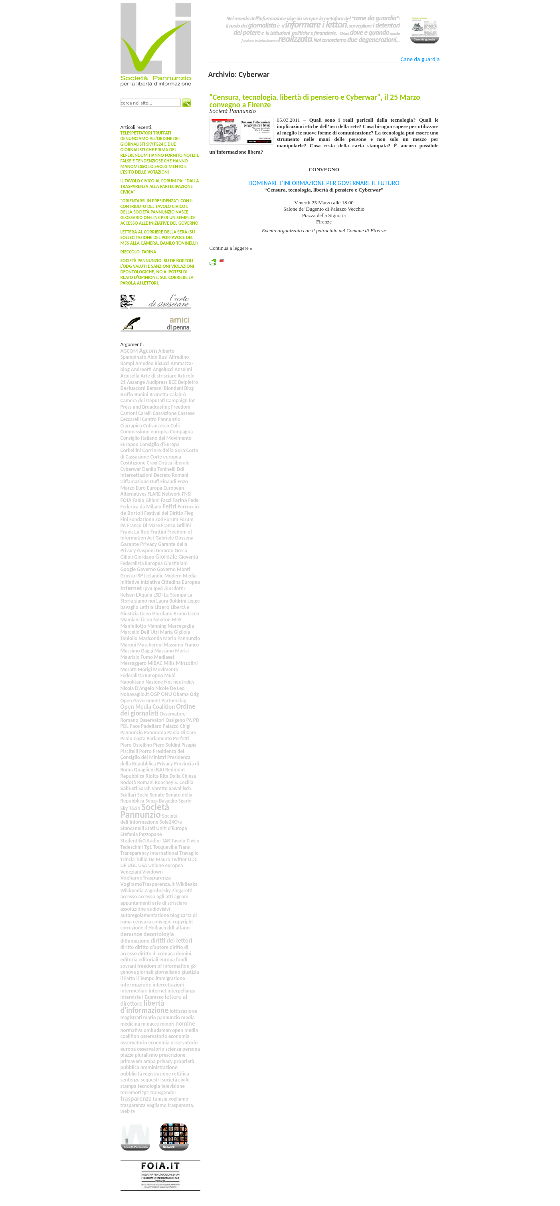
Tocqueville (165, 847)
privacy (165, 1061)
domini (183, 954)
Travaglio (188, 853)
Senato (157, 795)
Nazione (154, 682)
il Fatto (128, 978)
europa (167, 959)
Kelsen (128, 594)
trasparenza (136, 1098)
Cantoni (129, 413)
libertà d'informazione (145, 1006)
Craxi (151, 463)
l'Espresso (153, 997)
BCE (172, 382)
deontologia (158, 934)
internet (157, 990)
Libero (162, 607)
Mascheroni (150, 645)
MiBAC (155, 663)
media (188, 1017)
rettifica (180, 1073)
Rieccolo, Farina (138, 252)
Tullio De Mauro (153, 859)
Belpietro (188, 382)
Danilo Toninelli (158, 469)
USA (142, 865)
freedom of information (163, 966)
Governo (146, 569)
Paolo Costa (133, 738)
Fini (125, 519)
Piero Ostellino (136, 745)
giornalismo (167, 972)
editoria (129, 959)
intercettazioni (168, 984)
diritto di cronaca (156, 953)
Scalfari (128, 795)
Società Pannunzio (145, 810)
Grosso (128, 576)
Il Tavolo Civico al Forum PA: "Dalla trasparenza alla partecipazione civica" (160, 186)
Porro (145, 751)
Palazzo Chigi (176, 726)
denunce (131, 934)
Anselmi (183, 369)
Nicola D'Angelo (137, 688)
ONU (166, 694)
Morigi (145, 669)
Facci (166, 500)
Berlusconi (133, 387)
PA (189, 720)
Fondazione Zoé (146, 519)
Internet (131, 588)
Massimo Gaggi (137, 651)
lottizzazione (183, 1011)
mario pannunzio (161, 1017)
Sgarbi (185, 801)
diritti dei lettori (171, 940)
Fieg (188, 513)
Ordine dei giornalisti (158, 710)
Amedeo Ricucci (152, 363)
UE (124, 865)
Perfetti (181, 738)
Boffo (127, 394)
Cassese (186, 413)
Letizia (146, 607)
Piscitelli (129, 751)
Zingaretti (182, 891)
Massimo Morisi (171, 651)
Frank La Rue (135, 531)
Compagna (181, 432)
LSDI (158, 595)
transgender (163, 1092)
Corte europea (165, 457)
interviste (131, 997)
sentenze (130, 1079)
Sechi (142, 795)
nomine (185, 1023)
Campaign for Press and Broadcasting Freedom (158, 403)
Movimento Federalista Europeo (149, 672)
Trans (184, 847)
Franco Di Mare (143, 525)
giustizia (190, 972)
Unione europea (165, 865)
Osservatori (152, 720)
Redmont (175, 770)
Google (128, 569)
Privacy (164, 763)
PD (196, 720)
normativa (131, 1030)
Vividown (152, 871)
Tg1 (148, 847)
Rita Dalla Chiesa (178, 776)
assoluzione (133, 908)
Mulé (170, 675)
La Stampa (175, 595)
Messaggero (134, 663)
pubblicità (131, 1073)
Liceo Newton (155, 619)
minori (167, 1024)
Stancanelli (132, 828)
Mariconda (150, 638)
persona (191, 1049)
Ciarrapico (131, 426)
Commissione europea (145, 431)
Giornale (166, 556)
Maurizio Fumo (137, 657)
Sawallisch (180, 788)
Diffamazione (135, 481)
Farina (179, 500)
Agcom (148, 350)
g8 (193, 966)
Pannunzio (132, 732)
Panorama (155, 732)
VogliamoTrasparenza (146, 877)
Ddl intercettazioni (152, 472)
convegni (162, 921)
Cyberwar (131, 469)
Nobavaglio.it (135, 694)
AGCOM (129, 351)
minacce (150, 1024)
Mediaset (164, 657)
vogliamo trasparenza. (170, 1105)
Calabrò (177, 394)
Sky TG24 (130, 808)
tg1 (145, 1092)
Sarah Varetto (153, 788)
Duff (154, 481)
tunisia (160, 1099)
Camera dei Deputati (143, 400)
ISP (140, 576)
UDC (193, 859)
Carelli (145, 413)
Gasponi (146, 551)
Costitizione (133, 463)
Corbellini (131, 450)
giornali (145, 972)
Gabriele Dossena (175, 537)
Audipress (156, 382)
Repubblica (132, 776)
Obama (181, 694)
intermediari (134, 990)
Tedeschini (132, 847)
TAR (166, 840)
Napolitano (132, 682)
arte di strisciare (169, 903)
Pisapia (188, 745)
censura (142, 921)
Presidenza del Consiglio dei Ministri (152, 754)
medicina (130, 1024)
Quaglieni (144, 769)
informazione (136, 984)
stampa (129, 1086)
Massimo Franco (181, 645)
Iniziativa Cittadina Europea (170, 582)
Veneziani (131, 872)
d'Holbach (155, 928)
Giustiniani (176, 563)
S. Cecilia (183, 782)
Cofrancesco (156, 426)
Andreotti (141, 369)
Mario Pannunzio (181, 638)
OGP (155, 694)
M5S (176, 620)
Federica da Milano (141, 507)
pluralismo (146, 1055)
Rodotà (128, 782)
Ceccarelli (131, 419)
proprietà (184, 1061)
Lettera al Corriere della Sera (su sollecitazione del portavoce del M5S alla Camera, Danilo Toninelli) (159, 237)
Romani (145, 782)
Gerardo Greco (172, 551)
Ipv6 (158, 588)
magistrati (131, 1017)
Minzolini (187, 662)
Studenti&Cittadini (141, 840)
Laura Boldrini (171, 601)
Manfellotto (133, 626)
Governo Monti (173, 569)
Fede (193, 500)
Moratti (129, 669)
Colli (175, 426)
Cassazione (165, 413)
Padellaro (151, 726)
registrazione (157, 1074)
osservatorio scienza (159, 1049)
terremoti (131, 1092)
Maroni (128, 645)
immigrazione (170, 978)
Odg (194, 694)
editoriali (148, 959)
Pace (135, 726)
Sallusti (129, 788)
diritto (127, 947)
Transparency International (149, 853)
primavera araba (138, 1061)
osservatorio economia (165, 1036)
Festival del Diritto (163, 513)
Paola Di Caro (181, 732)
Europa (154, 487)
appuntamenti (136, 903)
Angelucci (163, 369)
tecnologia (149, 1086)
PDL (125, 726)
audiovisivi (158, 909)
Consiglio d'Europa (160, 444)
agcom (181, 897)
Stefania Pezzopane (141, 834)
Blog (189, 388)
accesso (129, 896)
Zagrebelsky (158, 890)
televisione (173, 1086)
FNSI (187, 493)
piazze (127, 1055)
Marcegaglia (181, 626)
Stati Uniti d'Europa (166, 828)
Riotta (152, 776)
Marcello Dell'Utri (140, 632)
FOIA (126, 500)
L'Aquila (144, 594)
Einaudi (168, 481)
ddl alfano (178, 927)
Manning (156, 626)
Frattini (158, 531)
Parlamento (159, 738)
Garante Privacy (139, 544)
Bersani (155, 388)
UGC (132, 865)
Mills (169, 663)
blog (175, 915)
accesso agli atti (155, 896)
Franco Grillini (176, 525)
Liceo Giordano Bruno (163, 613)
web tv (128, 1111)
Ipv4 (147, 588)
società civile (175, 1079)
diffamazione (135, 940)
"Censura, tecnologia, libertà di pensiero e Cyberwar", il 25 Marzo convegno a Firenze (315, 100)
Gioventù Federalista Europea (159, 560)
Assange (136, 382)
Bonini (141, 394)
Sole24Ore (170, 821)
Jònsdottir (175, 588)
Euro (141, 488)
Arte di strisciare (158, 375)
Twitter (179, 859)
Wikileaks (186, 884)
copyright (183, 922)
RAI (160, 769)
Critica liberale (173, 463)
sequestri (151, 1080)
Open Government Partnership (154, 701)
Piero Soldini (166, 745)
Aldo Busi (157, 357)
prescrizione (172, 1055)
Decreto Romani (171, 475)
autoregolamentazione (145, 915)
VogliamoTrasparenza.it (148, 884)
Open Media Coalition (148, 706)
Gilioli (127, 557)
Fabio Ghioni (146, 500)
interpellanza (182, 991)
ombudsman (157, 1030)
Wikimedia (132, 891)
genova (128, 972)
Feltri (169, 506)
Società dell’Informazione (149, 819)
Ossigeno (175, 720)
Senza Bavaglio (161, 801)
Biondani (173, 388)
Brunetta (158, 394)
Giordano (144, 557)
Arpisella (130, 375)
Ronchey (164, 782)
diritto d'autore (151, 947)
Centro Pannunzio (161, 419)
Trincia (128, 859)
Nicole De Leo (170, 688)
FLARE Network (164, 494)
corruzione (132, 928)
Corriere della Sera (163, 450)
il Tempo (145, 978)
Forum (171, 519)
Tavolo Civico (185, 840)
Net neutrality (179, 681)
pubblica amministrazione (149, 1067)
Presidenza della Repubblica (156, 760)
